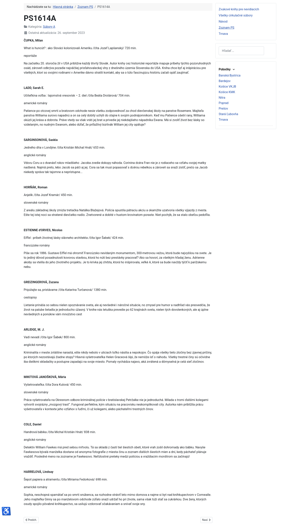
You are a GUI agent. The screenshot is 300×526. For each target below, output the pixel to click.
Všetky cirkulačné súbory (236, 15)
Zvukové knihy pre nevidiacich (239, 9)
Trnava (223, 34)
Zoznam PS (226, 27)
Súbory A (49, 26)
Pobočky (227, 69)
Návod (223, 21)
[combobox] (241, 50)
